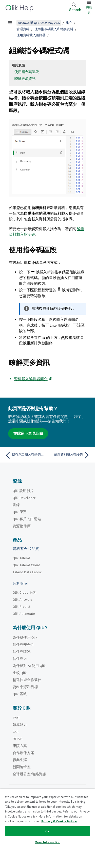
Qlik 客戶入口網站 (27, 519)
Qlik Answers (22, 599)
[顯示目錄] (10, 22)
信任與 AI (20, 658)
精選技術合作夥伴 (27, 680)
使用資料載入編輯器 (31, 35)
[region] (47, 818)
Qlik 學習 (20, 512)
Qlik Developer (24, 498)
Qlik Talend (21, 558)
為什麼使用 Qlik (25, 637)
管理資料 (22, 29)
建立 (69, 23)
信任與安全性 (23, 644)
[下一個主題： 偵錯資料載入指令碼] (69, 455)
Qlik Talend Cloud (26, 565)
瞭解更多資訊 (24, 78)
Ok (47, 831)
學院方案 (20, 746)
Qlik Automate (24, 613)
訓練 (16, 505)
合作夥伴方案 (23, 753)
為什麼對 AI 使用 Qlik (29, 665)
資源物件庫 (22, 526)
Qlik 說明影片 (23, 490)
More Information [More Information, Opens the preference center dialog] (47, 842)
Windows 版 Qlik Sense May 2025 (38, 23)
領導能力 (20, 724)
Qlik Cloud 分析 (25, 592)
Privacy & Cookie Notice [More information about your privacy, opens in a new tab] (59, 821)
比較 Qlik (20, 672)
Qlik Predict (21, 606)
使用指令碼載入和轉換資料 (53, 29)
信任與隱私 (22, 651)
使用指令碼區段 (26, 71)
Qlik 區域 (20, 694)
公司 (16, 717)
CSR (15, 731)
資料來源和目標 (25, 687)
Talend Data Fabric (27, 572)
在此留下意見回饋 (28, 433)
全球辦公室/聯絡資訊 (29, 774)
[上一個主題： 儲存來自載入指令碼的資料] (25, 455)
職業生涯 (20, 760)
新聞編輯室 (22, 767)
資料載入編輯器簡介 (31, 378)
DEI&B (17, 738)
